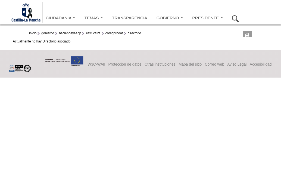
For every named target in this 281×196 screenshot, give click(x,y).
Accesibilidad (261, 64)
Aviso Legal (236, 64)
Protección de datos (124, 64)
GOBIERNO (170, 18)
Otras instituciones (160, 64)
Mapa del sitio (190, 64)
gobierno (47, 33)
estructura (93, 33)
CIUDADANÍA (60, 18)
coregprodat (114, 33)
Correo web (214, 64)
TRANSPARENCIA (129, 18)
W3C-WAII (96, 64)
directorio (134, 33)
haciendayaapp (70, 33)
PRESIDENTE (207, 18)
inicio (32, 33)
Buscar (233, 17)
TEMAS (94, 18)
